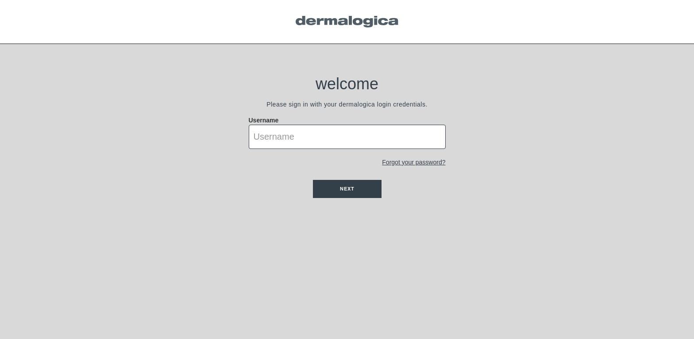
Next (347, 189)
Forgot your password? (413, 162)
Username (264, 120)
